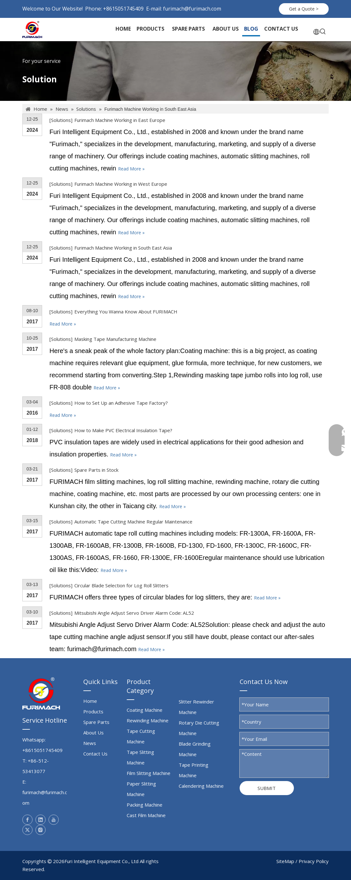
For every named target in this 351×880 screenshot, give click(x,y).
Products (93, 711)
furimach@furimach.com (192, 8)
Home (90, 701)
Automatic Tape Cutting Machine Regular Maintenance (133, 521)
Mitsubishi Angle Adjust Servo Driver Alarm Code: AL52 (134, 613)
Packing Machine (144, 804)
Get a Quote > (303, 9)
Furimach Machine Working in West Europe (120, 184)
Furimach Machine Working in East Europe (119, 120)
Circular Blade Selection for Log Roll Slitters (121, 585)
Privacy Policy (314, 861)
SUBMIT (267, 788)
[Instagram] (40, 830)
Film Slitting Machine (148, 773)
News (89, 743)
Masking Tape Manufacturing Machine (115, 339)
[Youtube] (54, 820)
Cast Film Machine (146, 815)
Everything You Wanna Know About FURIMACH (125, 311)
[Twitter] (27, 830)
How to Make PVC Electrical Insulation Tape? (123, 430)
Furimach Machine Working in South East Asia (123, 247)
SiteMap (285, 861)
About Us (93, 732)
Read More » (131, 169)
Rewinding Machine (147, 720)
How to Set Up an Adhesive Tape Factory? (121, 403)
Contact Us (95, 753)
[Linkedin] (40, 820)
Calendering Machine (201, 786)
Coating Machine (144, 710)
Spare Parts (96, 722)
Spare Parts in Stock (96, 470)
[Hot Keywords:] (323, 31)
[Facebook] (27, 820)
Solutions (60, 120)
